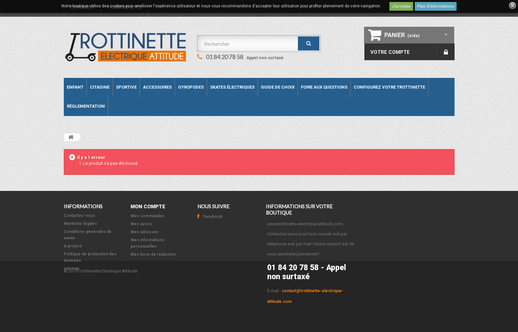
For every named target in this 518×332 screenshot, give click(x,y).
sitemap (71, 268)
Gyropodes (191, 87)
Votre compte (390, 52)
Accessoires (157, 87)
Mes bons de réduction (153, 254)
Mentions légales (80, 223)
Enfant (75, 87)
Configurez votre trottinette (389, 87)
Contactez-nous (79, 215)
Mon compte (148, 207)
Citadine (100, 87)
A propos (73, 246)
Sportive (126, 87)
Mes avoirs (141, 224)
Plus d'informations (435, 6)
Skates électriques (232, 87)
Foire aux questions (324, 87)
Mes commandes (147, 216)
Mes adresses (145, 232)
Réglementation (86, 106)
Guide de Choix (278, 87)
